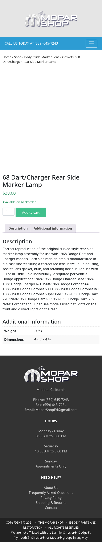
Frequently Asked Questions (51, 492)
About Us (51, 487)
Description (18, 228)
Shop (17, 57)
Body (28, 57)
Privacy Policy (51, 497)
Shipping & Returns (51, 502)
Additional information (53, 228)
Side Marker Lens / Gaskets (54, 57)
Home (7, 57)
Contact (51, 507)
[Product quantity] (9, 212)
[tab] (18, 228)
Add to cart (31, 212)
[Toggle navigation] (91, 43)
